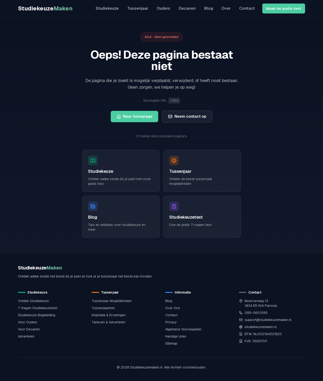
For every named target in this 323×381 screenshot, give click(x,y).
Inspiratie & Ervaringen (109, 315)
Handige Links (175, 336)
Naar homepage (134, 116)
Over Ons (172, 308)
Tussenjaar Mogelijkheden (112, 301)
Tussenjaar (137, 8)
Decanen (187, 8)
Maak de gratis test (283, 8)
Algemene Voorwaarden (183, 329)
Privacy (171, 322)
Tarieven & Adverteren (108, 322)
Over (226, 8)
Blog (208, 8)
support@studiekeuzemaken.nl (268, 320)
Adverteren (26, 336)
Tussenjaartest (103, 308)
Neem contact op (187, 116)
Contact (247, 8)
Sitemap (171, 343)
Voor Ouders (27, 322)
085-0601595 (256, 313)
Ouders (163, 8)
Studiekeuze (45, 8)
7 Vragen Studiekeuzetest (37, 308)
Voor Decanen (29, 329)
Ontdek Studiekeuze (33, 301)
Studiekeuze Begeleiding (36, 315)
